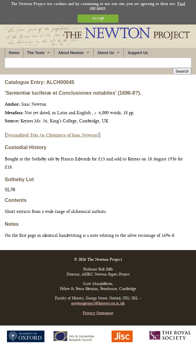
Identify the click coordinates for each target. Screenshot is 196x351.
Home (14, 53)
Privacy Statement (98, 313)
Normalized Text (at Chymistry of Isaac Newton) (52, 135)
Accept (98, 18)
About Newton (71, 53)
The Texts (35, 53)
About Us (105, 53)
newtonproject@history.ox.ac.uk (98, 304)
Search (182, 71)
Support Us (138, 53)
